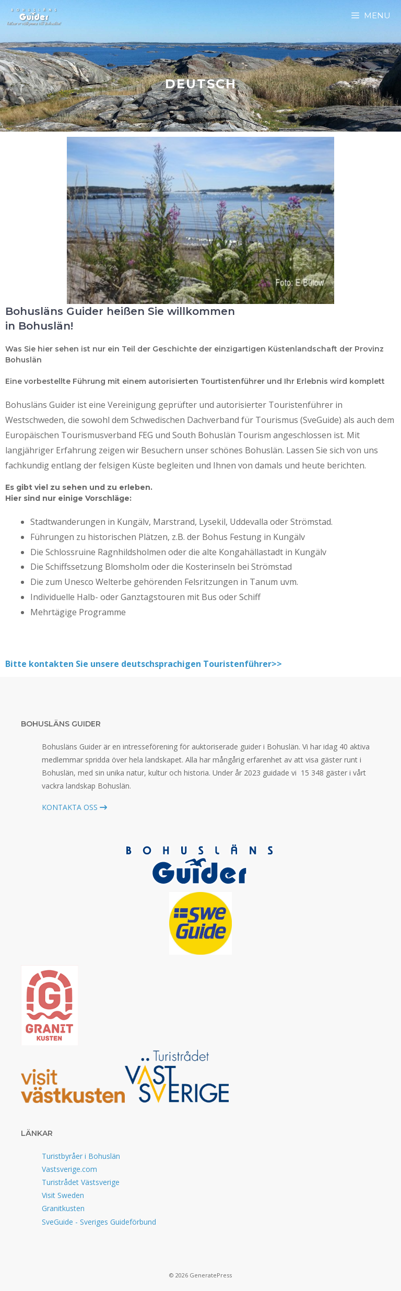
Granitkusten (63, 1208)
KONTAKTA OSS (74, 807)
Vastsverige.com (69, 1169)
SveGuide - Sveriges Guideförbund (99, 1222)
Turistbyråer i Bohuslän (81, 1156)
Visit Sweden (63, 1195)
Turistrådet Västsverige (81, 1182)
